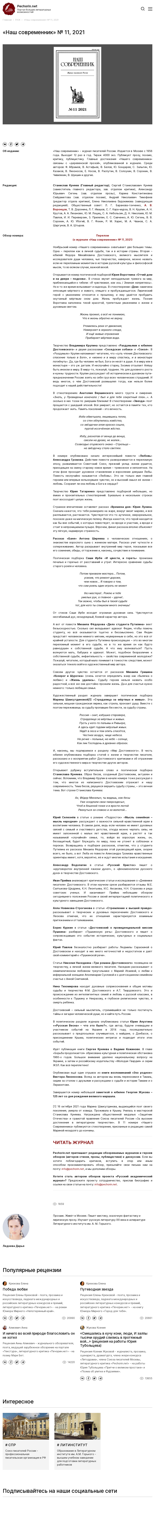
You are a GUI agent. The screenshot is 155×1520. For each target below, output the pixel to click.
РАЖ (17, 20)
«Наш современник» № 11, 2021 (41, 20)
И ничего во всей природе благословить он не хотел (39, 1335)
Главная (7, 20)
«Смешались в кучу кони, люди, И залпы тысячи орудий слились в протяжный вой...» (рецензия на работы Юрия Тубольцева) (113, 1339)
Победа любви (15, 1289)
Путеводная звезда (96, 1289)
